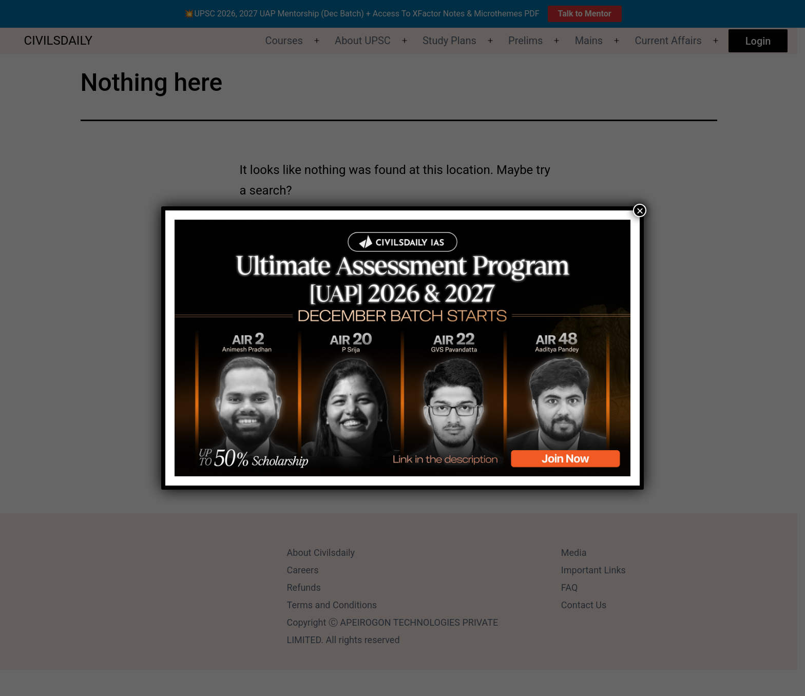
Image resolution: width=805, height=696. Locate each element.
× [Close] (639, 210)
